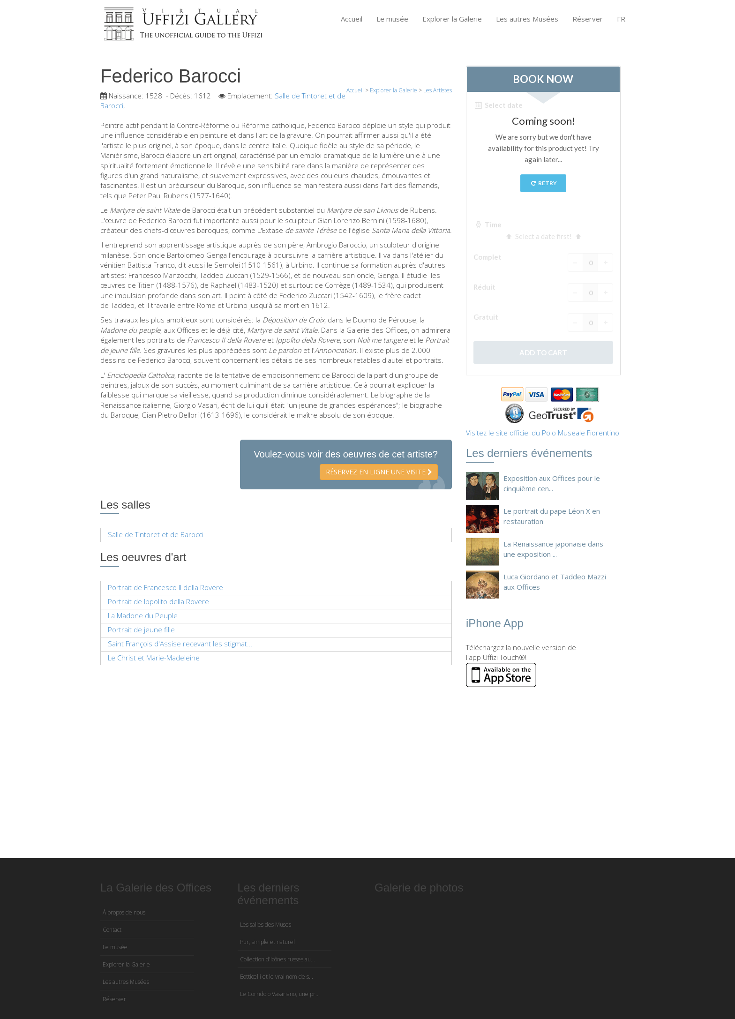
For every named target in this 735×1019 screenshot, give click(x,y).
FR (621, 18)
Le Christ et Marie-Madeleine (154, 657)
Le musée (392, 18)
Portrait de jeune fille (141, 629)
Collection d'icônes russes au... (277, 959)
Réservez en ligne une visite (379, 471)
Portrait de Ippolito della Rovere (158, 601)
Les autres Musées (527, 18)
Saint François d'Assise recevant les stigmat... (180, 643)
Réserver (587, 18)
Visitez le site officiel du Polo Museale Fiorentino (542, 432)
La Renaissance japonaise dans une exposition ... (553, 548)
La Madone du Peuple (143, 615)
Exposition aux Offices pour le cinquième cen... (551, 483)
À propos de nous (124, 912)
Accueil (351, 18)
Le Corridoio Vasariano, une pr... (280, 994)
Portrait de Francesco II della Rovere (165, 587)
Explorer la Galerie (452, 18)
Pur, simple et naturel (267, 942)
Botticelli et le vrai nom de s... (276, 977)
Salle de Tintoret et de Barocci (155, 534)
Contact (112, 930)
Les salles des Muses (265, 925)
